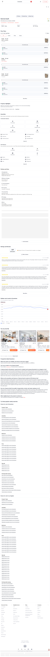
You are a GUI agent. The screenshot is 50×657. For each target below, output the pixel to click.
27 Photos (18, 16)
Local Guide (27, 608)
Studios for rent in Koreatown (7, 435)
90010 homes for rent (5, 564)
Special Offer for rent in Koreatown (8, 480)
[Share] (15, 343)
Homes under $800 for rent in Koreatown (9, 445)
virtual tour (9, 366)
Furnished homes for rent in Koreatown (8, 514)
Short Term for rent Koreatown (7, 475)
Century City (15, 619)
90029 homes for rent (5, 575)
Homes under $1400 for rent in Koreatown (9, 452)
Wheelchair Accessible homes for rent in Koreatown (10, 430)
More (24, 397)
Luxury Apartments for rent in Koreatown (9, 484)
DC (1, 623)
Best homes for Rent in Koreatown (8, 488)
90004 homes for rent (5, 466)
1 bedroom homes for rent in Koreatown (9, 528)
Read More (17, 109)
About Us (39, 606)
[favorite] (46, 7)
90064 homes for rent (5, 578)
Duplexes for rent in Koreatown (7, 412)
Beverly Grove (15, 617)
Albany (2, 625)
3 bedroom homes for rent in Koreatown (9, 440)
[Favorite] (17, 343)
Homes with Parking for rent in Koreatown (9, 419)
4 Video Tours (31, 16)
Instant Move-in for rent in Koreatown (8, 478)
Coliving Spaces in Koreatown (7, 491)
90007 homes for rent (5, 562)
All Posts (26, 617)
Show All (25, 141)
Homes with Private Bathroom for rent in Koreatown (11, 421)
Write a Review (25, 254)
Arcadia (2, 614)
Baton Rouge (3, 634)
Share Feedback (40, 617)
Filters (47, 33)
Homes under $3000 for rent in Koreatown (9, 460)
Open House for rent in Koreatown (8, 477)
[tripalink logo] (48, 309)
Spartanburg (3, 630)
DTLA (14, 614)
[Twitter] (21, 649)
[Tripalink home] (2, 1)
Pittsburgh (3, 612)
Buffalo (2, 629)
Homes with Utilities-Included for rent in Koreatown (10, 428)
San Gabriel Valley (16, 616)
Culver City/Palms (16, 621)
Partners (39, 610)
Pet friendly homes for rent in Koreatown (9, 417)
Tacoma (2, 617)
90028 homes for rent (5, 573)
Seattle (2, 608)
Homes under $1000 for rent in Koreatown (9, 449)
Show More (25, 99)
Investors (39, 616)
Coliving (26, 606)
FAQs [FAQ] (38, 608)
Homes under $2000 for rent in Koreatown (9, 456)
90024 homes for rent (5, 569)
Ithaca (2, 632)
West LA (14, 610)
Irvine (2, 616)
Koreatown (15, 608)
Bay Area (2, 621)
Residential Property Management (28, 615)
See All (14, 623)
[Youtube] (31, 649)
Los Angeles (3, 606)
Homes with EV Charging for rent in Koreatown (10, 424)
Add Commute (25, 242)
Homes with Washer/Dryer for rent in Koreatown (10, 426)
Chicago (2, 619)
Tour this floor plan (25, 45)
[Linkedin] (25, 649)
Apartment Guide (28, 610)
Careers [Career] (39, 612)
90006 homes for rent (5, 470)
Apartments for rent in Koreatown (7, 410)
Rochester (3, 627)
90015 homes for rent (5, 565)
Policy (38, 614)
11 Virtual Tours (24, 16)
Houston (2, 610)
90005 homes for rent (5, 468)
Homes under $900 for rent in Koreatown (9, 447)
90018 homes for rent (5, 567)
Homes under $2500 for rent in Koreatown (9, 458)
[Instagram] (28, 649)
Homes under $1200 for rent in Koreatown (9, 542)
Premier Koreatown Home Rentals (7, 486)
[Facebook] (18, 649)
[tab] (3, 302)
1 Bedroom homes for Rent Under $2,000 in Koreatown (11, 490)
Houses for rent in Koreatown (7, 500)
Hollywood (15, 612)
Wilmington (3, 636)
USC (14, 606)
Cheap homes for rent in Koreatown (8, 482)
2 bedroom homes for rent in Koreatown (9, 438)
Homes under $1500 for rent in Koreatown (9, 454)
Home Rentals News (28, 612)
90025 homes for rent (5, 571)
